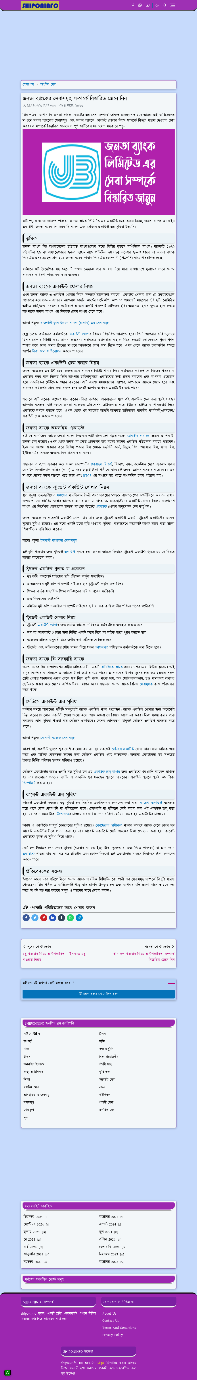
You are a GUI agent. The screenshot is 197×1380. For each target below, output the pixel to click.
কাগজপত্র (102, 647)
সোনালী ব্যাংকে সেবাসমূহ (57, 738)
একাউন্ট (101, 506)
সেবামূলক (146, 684)
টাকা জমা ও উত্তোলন (46, 351)
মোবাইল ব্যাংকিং (138, 436)
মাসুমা (101, 1363)
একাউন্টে (29, 854)
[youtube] (147, 5)
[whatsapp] (140, 5)
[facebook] (133, 5)
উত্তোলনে (63, 814)
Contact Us (110, 1320)
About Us (109, 1313)
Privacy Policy (112, 1334)
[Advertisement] (98, 46)
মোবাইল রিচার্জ (101, 464)
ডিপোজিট (29, 783)
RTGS (87, 475)
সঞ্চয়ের (62, 495)
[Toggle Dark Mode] (157, 5)
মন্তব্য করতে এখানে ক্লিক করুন (98, 994)
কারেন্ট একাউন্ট (151, 803)
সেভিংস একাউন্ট (123, 749)
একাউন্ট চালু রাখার (107, 772)
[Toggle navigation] (172, 5)
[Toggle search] (165, 5)
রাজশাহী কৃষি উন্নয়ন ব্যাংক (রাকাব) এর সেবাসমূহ (74, 323)
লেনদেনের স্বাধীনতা (109, 825)
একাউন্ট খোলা (80, 334)
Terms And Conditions (119, 1327)
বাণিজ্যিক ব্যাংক (112, 667)
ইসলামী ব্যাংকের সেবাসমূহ (58, 540)
